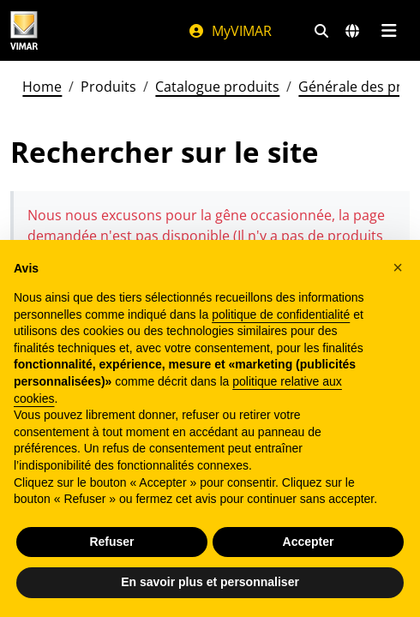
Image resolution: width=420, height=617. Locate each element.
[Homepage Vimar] (24, 30)
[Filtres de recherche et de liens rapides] (321, 31)
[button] (397, 267)
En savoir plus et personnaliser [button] (210, 582)
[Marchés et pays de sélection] (352, 31)
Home (42, 86)
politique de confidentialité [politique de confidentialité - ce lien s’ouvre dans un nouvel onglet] (281, 314)
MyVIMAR (230, 30)
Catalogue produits (217, 86)
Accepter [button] (308, 541)
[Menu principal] (389, 31)
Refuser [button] (111, 541)
